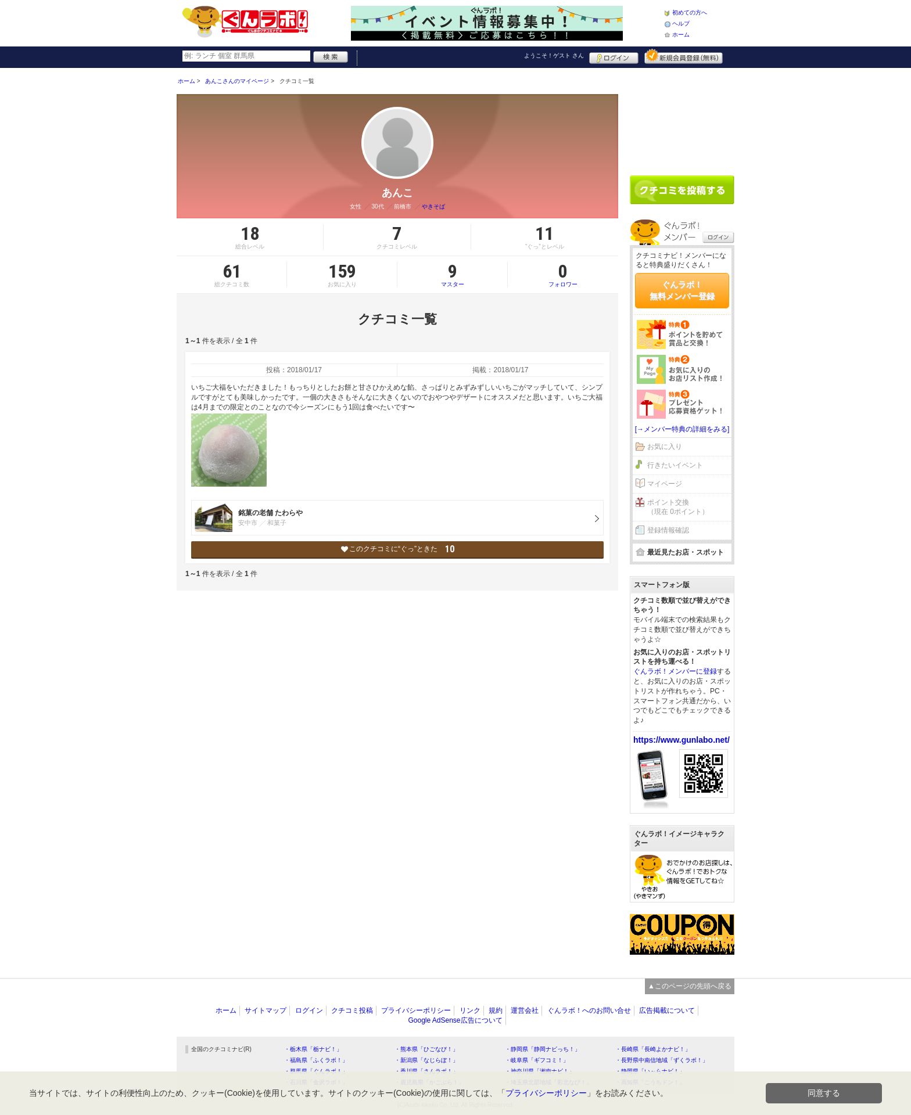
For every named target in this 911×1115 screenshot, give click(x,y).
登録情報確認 (668, 530)
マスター (452, 274)
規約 (496, 1010)
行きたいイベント (675, 465)
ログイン (614, 56)
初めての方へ (689, 12)
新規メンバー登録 (683, 56)
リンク (470, 1010)
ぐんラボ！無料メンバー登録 (682, 290)
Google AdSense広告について (455, 1020)
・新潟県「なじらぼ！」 (426, 1060)
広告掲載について (667, 1010)
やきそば (433, 206)
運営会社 (525, 1010)
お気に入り (664, 447)
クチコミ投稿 (352, 1010)
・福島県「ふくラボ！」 (316, 1060)
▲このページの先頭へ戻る (689, 986)
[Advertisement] (682, 117)
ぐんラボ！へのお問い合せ (589, 1010)
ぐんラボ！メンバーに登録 (675, 671)
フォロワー (563, 274)
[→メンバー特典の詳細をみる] (682, 429)
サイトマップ (265, 1010)
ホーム (681, 34)
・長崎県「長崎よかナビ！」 (653, 1049)
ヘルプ (681, 23)
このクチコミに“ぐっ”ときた (397, 549)
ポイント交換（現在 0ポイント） (678, 507)
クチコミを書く (682, 189)
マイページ (664, 484)
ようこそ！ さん (554, 55)
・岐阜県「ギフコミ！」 (537, 1060)
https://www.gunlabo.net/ (681, 739)
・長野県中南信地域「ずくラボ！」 (661, 1060)
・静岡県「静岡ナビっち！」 (542, 1049)
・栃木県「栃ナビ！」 (313, 1049)
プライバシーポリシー (416, 1010)
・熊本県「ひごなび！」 (426, 1049)
